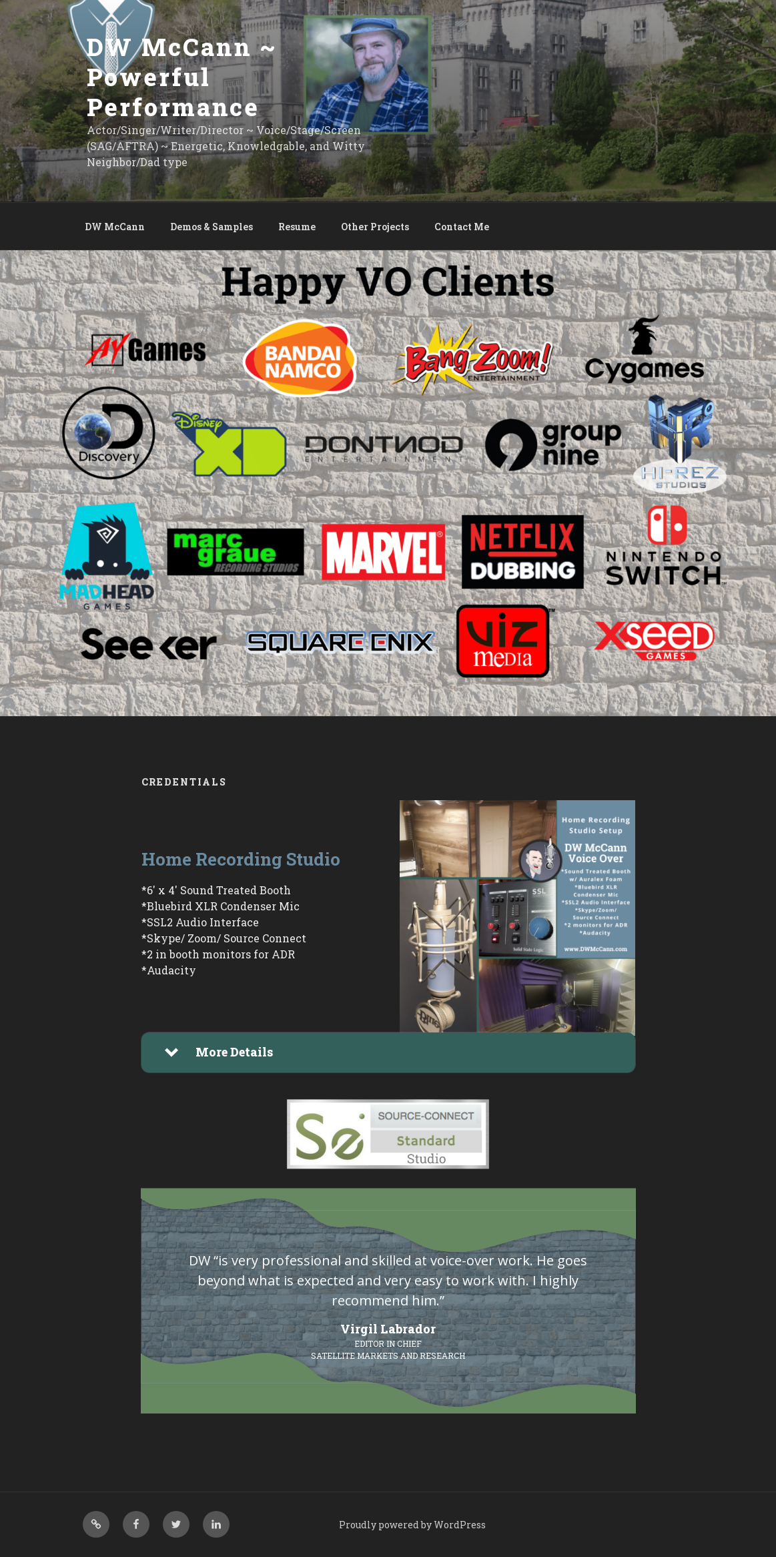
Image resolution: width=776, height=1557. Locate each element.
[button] (388, 1052)
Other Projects (375, 226)
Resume (297, 226)
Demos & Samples (211, 226)
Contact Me (461, 226)
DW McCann (115, 226)
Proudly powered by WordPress (412, 1524)
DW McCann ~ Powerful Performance (182, 77)
